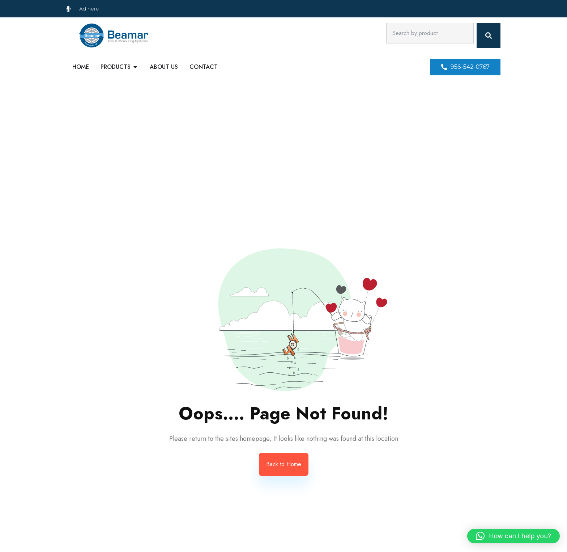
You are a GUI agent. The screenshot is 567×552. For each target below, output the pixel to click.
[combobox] (430, 33)
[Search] (488, 35)
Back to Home (283, 464)
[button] (465, 67)
